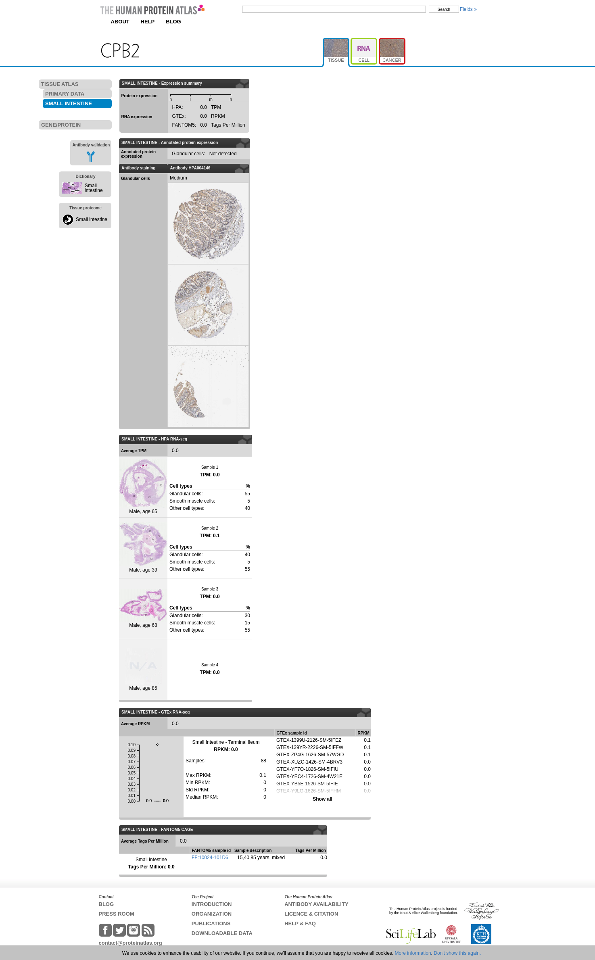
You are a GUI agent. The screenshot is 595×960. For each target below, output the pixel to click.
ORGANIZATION (212, 914)
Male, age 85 (143, 669)
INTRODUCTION (212, 904)
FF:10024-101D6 (210, 857)
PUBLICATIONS (211, 923)
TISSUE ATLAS (59, 84)
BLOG (173, 22)
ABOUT (120, 22)
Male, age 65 (143, 486)
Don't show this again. (457, 953)
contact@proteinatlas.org (130, 943)
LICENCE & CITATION (311, 914)
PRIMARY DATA (64, 94)
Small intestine (94, 188)
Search (444, 9)
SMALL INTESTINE (68, 103)
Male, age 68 (143, 608)
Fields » (468, 9)
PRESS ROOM (116, 914)
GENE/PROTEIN (61, 125)
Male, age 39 (143, 547)
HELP (148, 22)
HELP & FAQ (300, 923)
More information (413, 953)
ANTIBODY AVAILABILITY (316, 904)
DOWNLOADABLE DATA (222, 933)
